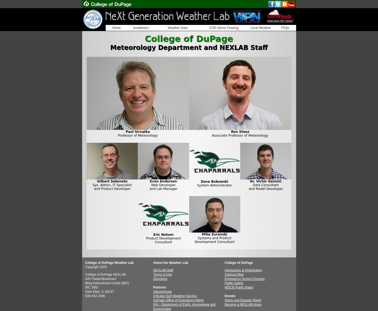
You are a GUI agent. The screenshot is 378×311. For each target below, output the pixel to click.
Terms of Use (162, 274)
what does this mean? (280, 20)
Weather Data (178, 28)
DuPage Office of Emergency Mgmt (178, 300)
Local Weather (260, 28)
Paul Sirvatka (138, 132)
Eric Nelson (163, 235)
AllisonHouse (162, 292)
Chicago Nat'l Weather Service (175, 296)
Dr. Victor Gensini (266, 181)
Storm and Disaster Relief (243, 300)
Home (116, 28)
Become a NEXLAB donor (243, 304)
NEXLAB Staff (163, 270)
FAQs (285, 28)
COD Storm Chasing (223, 28)
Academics (141, 28)
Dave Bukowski (214, 181)
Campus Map (234, 274)
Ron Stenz (240, 132)
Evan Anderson (163, 181)
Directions (160, 279)
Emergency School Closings (245, 279)
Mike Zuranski (214, 234)
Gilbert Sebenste (112, 181)
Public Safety (234, 283)
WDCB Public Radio (239, 287)
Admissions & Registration (243, 270)
